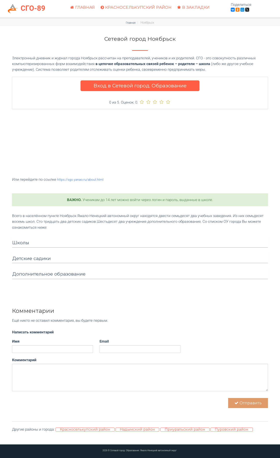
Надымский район (137, 432)
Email (104, 341)
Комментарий (24, 359)
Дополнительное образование (49, 274)
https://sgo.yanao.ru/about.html (83, 179)
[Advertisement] (140, 146)
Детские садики (31, 258)
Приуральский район (185, 432)
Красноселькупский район (136, 8)
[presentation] (45, 399)
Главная (82, 8)
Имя (15, 341)
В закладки (193, 8)
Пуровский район (231, 432)
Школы (20, 242)
